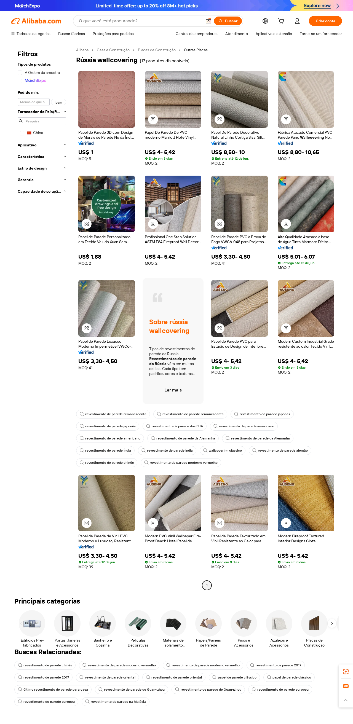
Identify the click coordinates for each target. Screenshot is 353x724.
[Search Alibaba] (140, 21)
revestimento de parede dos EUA (174, 426)
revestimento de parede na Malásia (115, 701)
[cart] (282, 22)
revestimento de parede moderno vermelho (181, 462)
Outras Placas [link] (196, 50)
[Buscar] (228, 21)
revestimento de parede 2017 (275, 665)
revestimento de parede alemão (280, 450)
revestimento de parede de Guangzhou (131, 689)
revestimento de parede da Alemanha (183, 438)
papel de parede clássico (234, 677)
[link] (346, 671)
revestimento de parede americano (243, 426)
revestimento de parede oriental (107, 677)
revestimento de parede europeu (280, 689)
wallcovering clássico (222, 450)
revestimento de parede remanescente (113, 414)
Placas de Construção (157, 50)
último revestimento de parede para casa (53, 689)
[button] (208, 21)
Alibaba (82, 50)
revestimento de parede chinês (107, 462)
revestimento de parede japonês (262, 414)
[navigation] (41, 318)
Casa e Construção (113, 50)
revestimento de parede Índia (105, 450)
